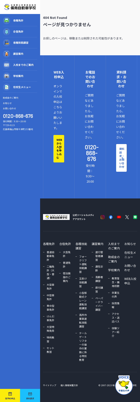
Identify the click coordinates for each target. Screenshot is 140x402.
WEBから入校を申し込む (59, 148)
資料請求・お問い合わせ (121, 157)
